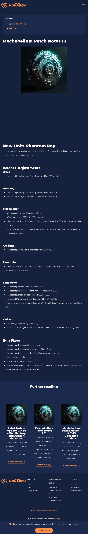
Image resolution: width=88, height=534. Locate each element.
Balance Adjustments (17, 24)
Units (29, 487)
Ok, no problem (44, 530)
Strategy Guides (32, 490)
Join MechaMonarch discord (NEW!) (44, 510)
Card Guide (53, 487)
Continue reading (16, 462)
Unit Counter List (55, 500)
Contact (74, 484)
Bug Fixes (13, 28)
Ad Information (76, 490)
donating (57, 519)
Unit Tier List (53, 497)
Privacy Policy (76, 487)
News (29, 484)
